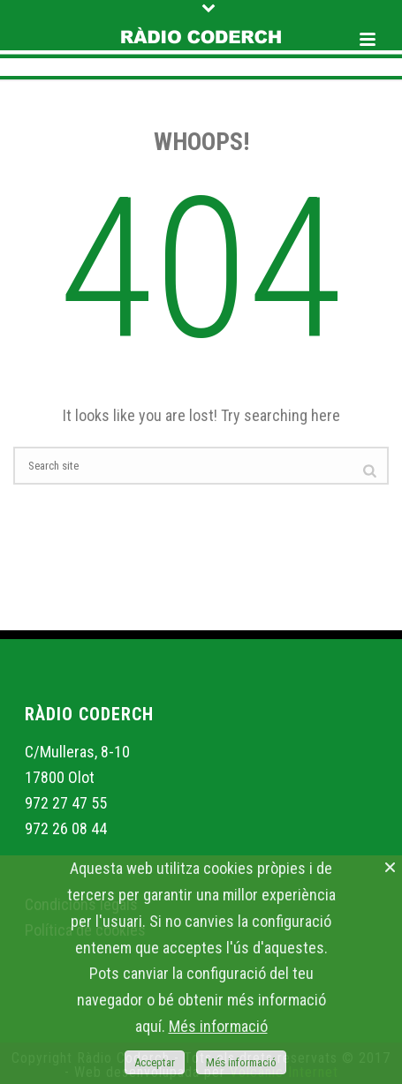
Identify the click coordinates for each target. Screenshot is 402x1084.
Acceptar (154, 1062)
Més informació (218, 1026)
